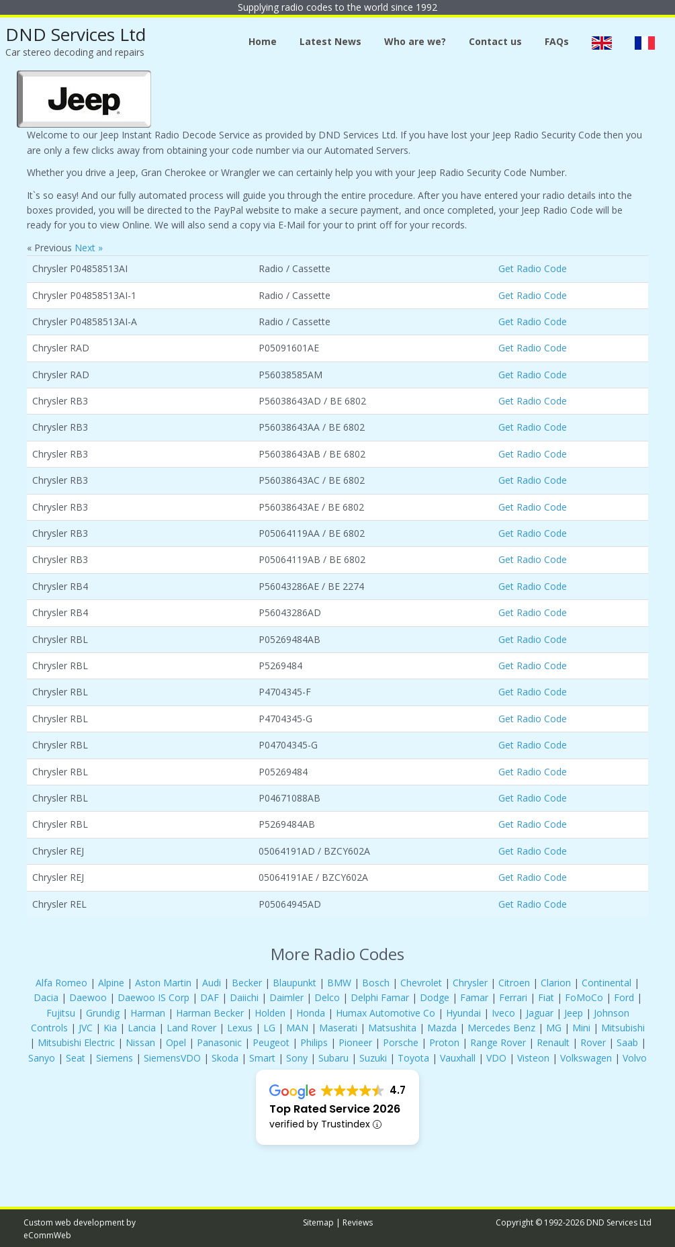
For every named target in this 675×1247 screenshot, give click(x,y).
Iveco (503, 1012)
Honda (310, 1012)
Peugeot (271, 1042)
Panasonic (219, 1042)
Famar (474, 997)
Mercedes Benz (501, 1027)
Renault (553, 1042)
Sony (297, 1057)
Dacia (46, 997)
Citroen (514, 982)
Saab (627, 1042)
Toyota (413, 1057)
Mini (581, 1027)
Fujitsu (60, 1012)
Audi (211, 982)
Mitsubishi (623, 1027)
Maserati (338, 1027)
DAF (209, 997)
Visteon (533, 1057)
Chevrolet (421, 982)
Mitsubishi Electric (76, 1042)
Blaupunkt (294, 982)
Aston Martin (163, 982)
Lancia (142, 1027)
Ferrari (513, 997)
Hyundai (463, 1012)
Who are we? (415, 41)
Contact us (495, 41)
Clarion (556, 982)
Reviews (358, 1222)
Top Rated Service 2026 (334, 1109)
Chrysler (470, 982)
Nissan (140, 1042)
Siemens (114, 1057)
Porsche (400, 1042)
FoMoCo (584, 997)
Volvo (635, 1057)
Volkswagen (586, 1057)
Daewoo (88, 997)
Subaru (333, 1057)
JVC (86, 1027)
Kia (110, 1027)
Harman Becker (210, 1012)
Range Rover (499, 1042)
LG (269, 1027)
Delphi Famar (380, 997)
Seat (75, 1057)
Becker (247, 982)
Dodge (434, 997)
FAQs (557, 41)
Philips (314, 1042)
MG (553, 1027)
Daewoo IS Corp (153, 997)
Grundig (103, 1012)
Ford (624, 997)
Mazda (442, 1027)
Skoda (225, 1057)
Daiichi (244, 997)
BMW (339, 982)
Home (263, 41)
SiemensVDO (172, 1057)
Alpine (111, 982)
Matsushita (392, 1027)
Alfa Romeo (61, 982)
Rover (593, 1042)
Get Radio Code (532, 268)
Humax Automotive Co (385, 1012)
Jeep (573, 1012)
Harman (147, 1012)
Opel (176, 1042)
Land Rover (191, 1027)
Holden (270, 1012)
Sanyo (41, 1057)
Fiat (546, 997)
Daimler (286, 997)
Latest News (330, 41)
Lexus (240, 1027)
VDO (496, 1057)
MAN (297, 1027)
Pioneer (355, 1042)
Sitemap (318, 1222)
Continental (606, 982)
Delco (327, 997)
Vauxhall (458, 1057)
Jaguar (539, 1012)
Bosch (376, 982)
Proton (444, 1042)
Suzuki (373, 1057)
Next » (89, 247)
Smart (262, 1057)
